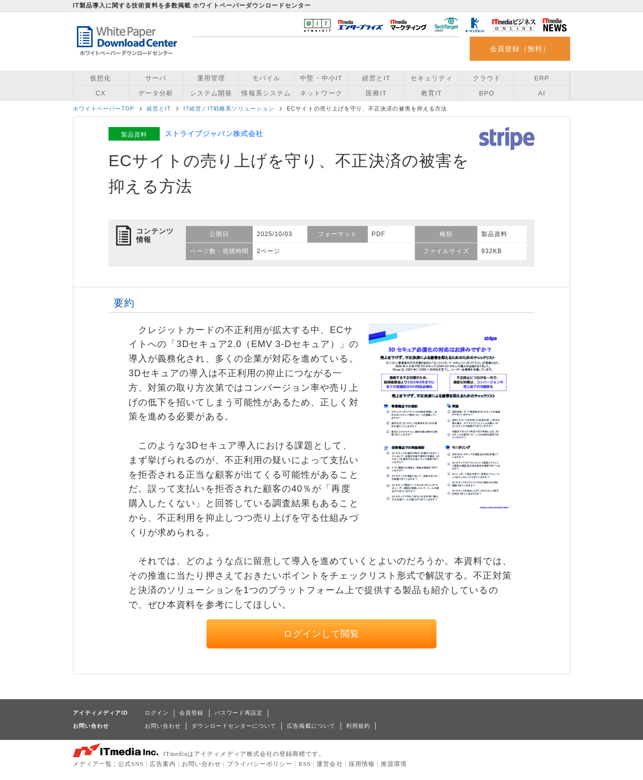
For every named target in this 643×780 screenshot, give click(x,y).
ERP (542, 78)
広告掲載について (311, 726)
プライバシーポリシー (260, 763)
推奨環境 (394, 763)
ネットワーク (321, 93)
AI (541, 93)
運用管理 (211, 78)
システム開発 (211, 93)
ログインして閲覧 (321, 634)
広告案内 (163, 763)
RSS (304, 763)
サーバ (155, 78)
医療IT (376, 93)
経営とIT (376, 78)
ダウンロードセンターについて (233, 726)
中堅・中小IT (321, 78)
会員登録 (191, 713)
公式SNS (131, 763)
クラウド (487, 78)
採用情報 (362, 763)
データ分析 (155, 93)
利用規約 (358, 726)
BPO (486, 93)
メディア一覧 (92, 763)
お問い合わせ (163, 726)
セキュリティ (431, 78)
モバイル (266, 78)
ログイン (157, 713)
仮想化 (100, 78)
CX (100, 93)
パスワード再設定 (239, 713)
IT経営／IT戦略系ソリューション (228, 108)
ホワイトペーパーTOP (103, 108)
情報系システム (265, 93)
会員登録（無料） (520, 49)
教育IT (431, 93)
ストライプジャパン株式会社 (214, 134)
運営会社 (329, 763)
